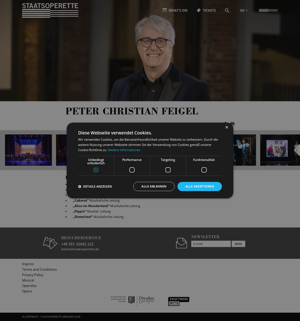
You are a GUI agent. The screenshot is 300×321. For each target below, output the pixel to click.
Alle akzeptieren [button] (199, 186)
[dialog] (150, 160)
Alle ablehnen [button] (153, 186)
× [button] (226, 127)
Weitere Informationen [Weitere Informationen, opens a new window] (124, 150)
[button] (95, 186)
